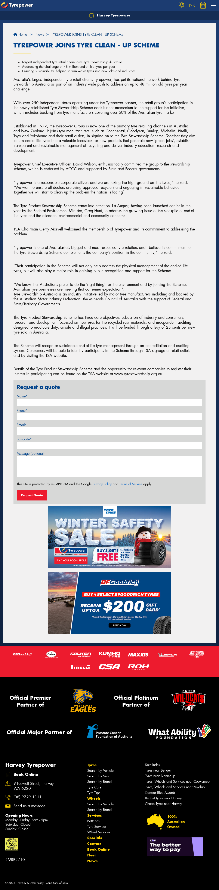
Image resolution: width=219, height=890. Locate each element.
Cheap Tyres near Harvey (163, 803)
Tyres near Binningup (160, 776)
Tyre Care (94, 787)
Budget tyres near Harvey (163, 798)
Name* (22, 396)
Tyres (91, 765)
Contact (94, 843)
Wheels (94, 798)
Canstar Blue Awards (160, 792)
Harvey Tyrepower (109, 15)
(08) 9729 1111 (27, 797)
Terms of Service (130, 484)
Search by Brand (99, 781)
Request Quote (32, 495)
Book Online (98, 849)
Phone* (22, 410)
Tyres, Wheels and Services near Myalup (175, 787)
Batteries (93, 821)
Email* (22, 425)
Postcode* (24, 439)
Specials (94, 837)
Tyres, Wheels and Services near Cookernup (177, 781)
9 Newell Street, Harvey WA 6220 (33, 786)
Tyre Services (96, 826)
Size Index (152, 765)
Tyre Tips (93, 793)
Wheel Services (98, 832)
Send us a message (29, 806)
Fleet (91, 855)
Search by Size (98, 776)
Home (20, 34)
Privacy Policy (102, 484)
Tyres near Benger (158, 770)
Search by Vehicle (100, 770)
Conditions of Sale (57, 883)
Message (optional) (31, 453)
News (92, 861)
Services (94, 815)
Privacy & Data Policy (30, 883)
